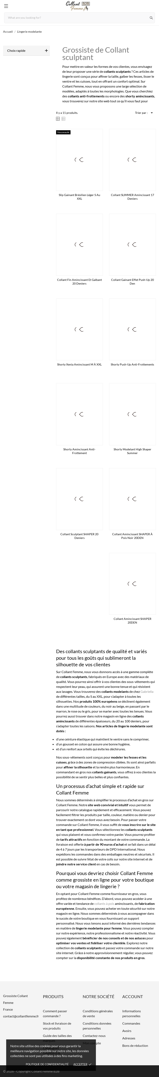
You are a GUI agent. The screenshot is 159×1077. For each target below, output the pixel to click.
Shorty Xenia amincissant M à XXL (79, 364)
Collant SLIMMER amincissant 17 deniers (132, 196)
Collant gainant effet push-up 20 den (132, 281)
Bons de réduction (135, 1045)
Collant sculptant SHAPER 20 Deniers (79, 536)
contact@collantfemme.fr (21, 1016)
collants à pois (104, 903)
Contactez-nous (94, 1036)
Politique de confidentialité (47, 1064)
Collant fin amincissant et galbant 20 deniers (79, 281)
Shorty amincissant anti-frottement (79, 451)
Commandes (131, 1023)
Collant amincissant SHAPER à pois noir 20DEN (132, 536)
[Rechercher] (151, 17)
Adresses (128, 1038)
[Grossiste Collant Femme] (79, 6)
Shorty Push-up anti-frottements (132, 364)
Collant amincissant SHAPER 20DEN (132, 620)
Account (132, 996)
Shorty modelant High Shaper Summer (132, 451)
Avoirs (126, 1031)
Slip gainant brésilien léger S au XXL (79, 196)
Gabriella (146, 691)
